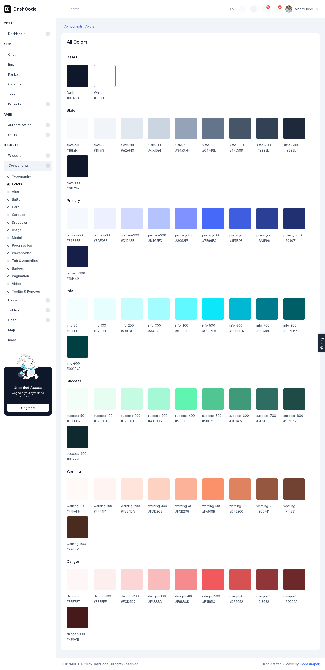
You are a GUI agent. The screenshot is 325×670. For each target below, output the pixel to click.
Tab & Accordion (25, 261)
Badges (18, 268)
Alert (15, 192)
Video (16, 284)
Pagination (20, 276)
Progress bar (22, 245)
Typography (21, 176)
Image (17, 230)
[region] (28, 344)
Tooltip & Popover (26, 291)
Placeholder (21, 253)
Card (15, 207)
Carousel (19, 215)
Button (17, 199)
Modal (17, 238)
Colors (17, 184)
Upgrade (28, 408)
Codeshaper (310, 664)
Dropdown (20, 222)
